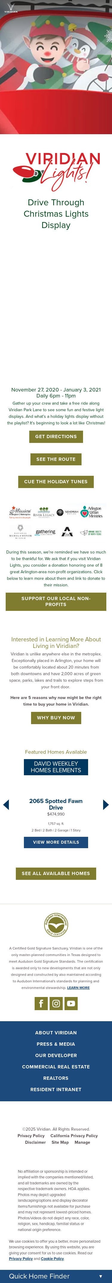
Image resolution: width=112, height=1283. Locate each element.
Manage (82, 1142)
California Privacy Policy (74, 1135)
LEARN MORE (78, 988)
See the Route (56, 459)
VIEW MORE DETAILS (56, 842)
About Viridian (56, 1033)
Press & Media (56, 1044)
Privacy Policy (31, 1135)
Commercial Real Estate (56, 1067)
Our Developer (56, 1056)
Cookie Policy (52, 1258)
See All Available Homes (56, 874)
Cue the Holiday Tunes (56, 482)
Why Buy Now (56, 718)
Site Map (60, 1142)
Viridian (43, 1129)
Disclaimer (35, 1142)
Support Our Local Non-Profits (56, 602)
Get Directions (56, 437)
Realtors (56, 1078)
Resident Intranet (56, 1090)
